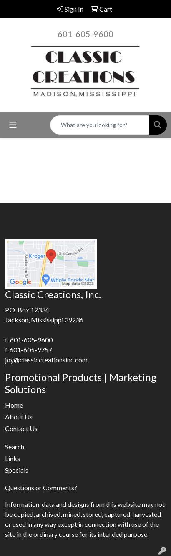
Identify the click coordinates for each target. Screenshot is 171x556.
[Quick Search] (99, 125)
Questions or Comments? (41, 487)
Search (14, 447)
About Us (19, 417)
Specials (16, 470)
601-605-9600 (85, 34)
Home (14, 405)
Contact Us (21, 428)
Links (12, 458)
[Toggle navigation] (13, 125)
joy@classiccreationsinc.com (46, 360)
